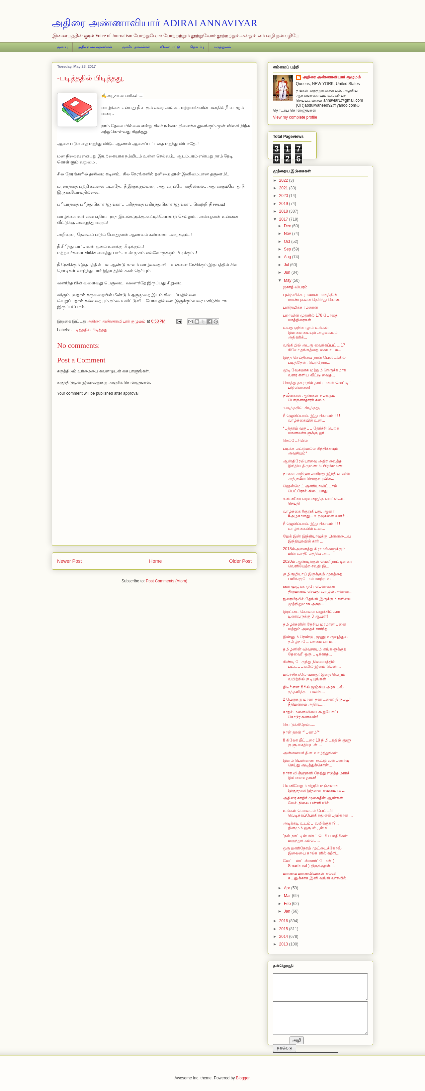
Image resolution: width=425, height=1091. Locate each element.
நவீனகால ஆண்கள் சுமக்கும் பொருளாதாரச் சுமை (309, 397)
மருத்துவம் (222, 47)
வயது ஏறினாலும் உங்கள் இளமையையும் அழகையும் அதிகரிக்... (310, 332)
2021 (284, 188)
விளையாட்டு (170, 47)
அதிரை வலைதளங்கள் (95, 47)
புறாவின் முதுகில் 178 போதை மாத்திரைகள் (310, 317)
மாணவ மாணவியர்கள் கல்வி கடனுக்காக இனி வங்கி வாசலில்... (316, 875)
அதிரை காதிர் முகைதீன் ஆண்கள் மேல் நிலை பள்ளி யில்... (313, 800)
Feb (288, 903)
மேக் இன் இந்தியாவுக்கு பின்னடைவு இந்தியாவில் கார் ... (317, 538)
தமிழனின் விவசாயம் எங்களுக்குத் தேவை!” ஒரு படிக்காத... (314, 651)
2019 (284, 203)
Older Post (240, 561)
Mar (288, 895)
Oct (287, 241)
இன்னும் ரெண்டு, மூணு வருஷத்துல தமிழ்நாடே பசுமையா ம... (315, 639)
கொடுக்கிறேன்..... (299, 724)
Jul (287, 264)
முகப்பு (62, 47)
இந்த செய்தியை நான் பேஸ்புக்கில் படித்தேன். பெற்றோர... (314, 359)
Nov (288, 233)
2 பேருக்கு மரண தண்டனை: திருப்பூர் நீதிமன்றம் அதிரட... (317, 701)
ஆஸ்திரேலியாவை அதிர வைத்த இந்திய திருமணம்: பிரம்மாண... (314, 463)
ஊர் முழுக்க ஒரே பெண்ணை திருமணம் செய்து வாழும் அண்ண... (318, 588)
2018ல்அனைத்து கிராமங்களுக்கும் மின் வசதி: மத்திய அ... (314, 551)
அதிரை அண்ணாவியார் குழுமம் (331, 77)
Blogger (243, 1078)
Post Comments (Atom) (166, 581)
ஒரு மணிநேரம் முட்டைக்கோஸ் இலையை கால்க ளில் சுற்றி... (312, 850)
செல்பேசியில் (295, 440)
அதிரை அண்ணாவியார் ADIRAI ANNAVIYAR (154, 22)
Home (155, 561)
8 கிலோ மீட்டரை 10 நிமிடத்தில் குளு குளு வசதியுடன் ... (317, 742)
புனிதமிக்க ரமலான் (300, 307)
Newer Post (69, 561)
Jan (288, 911)
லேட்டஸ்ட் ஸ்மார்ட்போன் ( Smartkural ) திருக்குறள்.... (309, 863)
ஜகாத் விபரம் (295, 287)
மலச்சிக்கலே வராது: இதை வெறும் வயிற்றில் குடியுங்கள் (314, 676)
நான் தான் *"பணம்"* (301, 732)
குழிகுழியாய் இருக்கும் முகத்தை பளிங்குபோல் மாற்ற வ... (312, 576)
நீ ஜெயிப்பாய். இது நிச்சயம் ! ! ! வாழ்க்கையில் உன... (311, 418)
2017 (284, 219)
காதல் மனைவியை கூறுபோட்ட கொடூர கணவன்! (311, 714)
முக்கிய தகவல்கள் (136, 47)
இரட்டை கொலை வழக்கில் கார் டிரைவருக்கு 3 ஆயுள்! (311, 614)
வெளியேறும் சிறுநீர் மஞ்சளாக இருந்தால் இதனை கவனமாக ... (314, 788)
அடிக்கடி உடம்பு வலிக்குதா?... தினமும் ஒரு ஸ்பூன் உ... (311, 825)
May (288, 280)
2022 (284, 180)
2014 (284, 936)
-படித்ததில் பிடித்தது (89, 330)
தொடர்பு (197, 47)
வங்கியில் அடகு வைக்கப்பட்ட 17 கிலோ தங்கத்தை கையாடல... (314, 347)
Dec (288, 226)
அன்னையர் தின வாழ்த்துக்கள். (311, 752)
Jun (288, 272)
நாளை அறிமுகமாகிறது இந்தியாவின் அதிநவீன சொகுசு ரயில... (316, 475)
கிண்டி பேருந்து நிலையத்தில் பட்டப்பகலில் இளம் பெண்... (312, 664)
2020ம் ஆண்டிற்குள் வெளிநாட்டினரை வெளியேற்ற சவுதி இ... (317, 563)
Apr (287, 888)
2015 (284, 929)
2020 (284, 195)
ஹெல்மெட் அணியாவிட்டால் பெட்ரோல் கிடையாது (310, 488)
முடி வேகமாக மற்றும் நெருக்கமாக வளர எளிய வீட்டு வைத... (314, 372)
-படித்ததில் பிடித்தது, (301, 407)
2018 (284, 211)
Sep (288, 249)
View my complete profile (295, 117)
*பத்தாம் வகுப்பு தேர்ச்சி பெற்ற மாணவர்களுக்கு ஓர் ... (311, 430)
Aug (288, 256)
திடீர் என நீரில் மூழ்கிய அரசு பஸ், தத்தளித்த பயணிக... (314, 689)
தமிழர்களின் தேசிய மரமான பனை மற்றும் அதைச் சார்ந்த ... (314, 626)
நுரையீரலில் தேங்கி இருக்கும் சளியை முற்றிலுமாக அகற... (317, 601)
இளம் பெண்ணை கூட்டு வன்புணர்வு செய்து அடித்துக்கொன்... (316, 762)
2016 (284, 921)
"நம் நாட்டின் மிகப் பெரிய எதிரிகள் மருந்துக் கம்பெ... (315, 838)
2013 (284, 944)
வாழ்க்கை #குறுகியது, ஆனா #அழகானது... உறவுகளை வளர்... (315, 513)
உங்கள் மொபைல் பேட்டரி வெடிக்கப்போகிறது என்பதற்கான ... (318, 813)
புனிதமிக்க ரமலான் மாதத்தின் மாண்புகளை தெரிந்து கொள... (313, 297)
